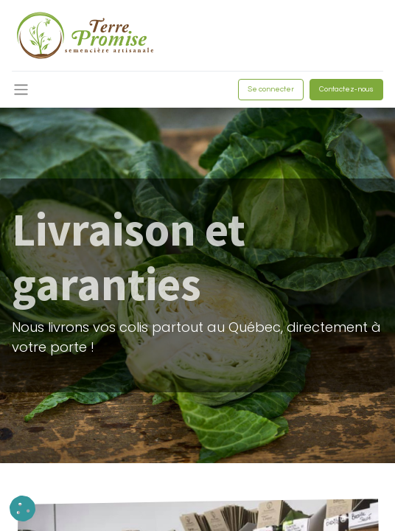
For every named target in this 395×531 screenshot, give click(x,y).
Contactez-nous (346, 89)
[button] (22, 508)
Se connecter (271, 89)
